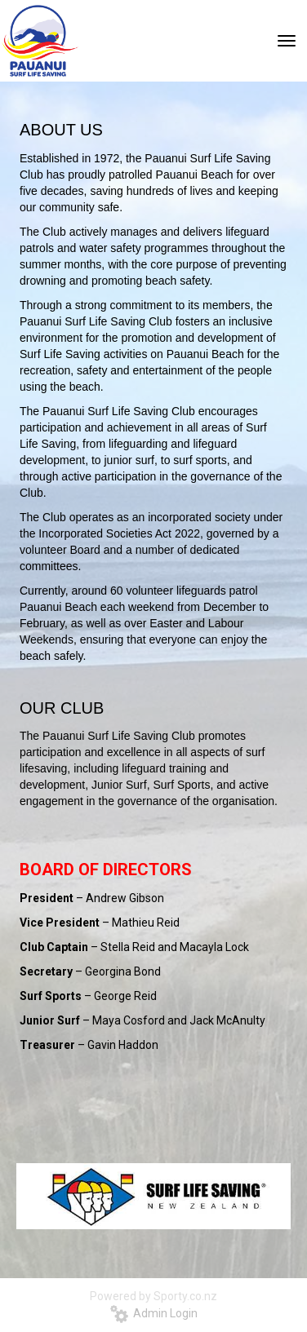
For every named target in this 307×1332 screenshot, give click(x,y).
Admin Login (154, 1313)
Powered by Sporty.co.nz (153, 1296)
